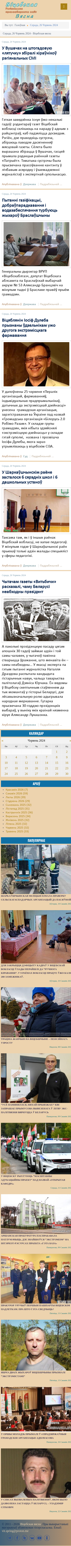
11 (16, 762)
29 (56, 773)
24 (6, 773)
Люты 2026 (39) (16, 797)
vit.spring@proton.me (15, 1531)
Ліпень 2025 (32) (16, 823)
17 (6, 768)
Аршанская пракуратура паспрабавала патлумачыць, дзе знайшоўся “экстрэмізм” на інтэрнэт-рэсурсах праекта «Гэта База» (35, 1239)
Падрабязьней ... (51, 184)
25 (16, 773)
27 (36, 773)
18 (16, 768)
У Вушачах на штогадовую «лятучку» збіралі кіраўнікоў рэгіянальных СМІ (29, 53)
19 (26, 768)
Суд (25, 456)
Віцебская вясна (30, 1524)
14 (46, 762)
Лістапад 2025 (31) (18, 808)
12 (26, 762)
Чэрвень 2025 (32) (17, 827)
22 (56, 768)
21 (46, 768)
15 (56, 762)
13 (36, 762)
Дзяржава (29, 184)
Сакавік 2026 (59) (17, 793)
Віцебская (21, 4)
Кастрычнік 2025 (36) (19, 812)
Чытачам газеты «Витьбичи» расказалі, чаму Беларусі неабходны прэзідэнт (29, 587)
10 (6, 762)
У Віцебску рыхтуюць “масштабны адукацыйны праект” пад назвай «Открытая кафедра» (33, 1180)
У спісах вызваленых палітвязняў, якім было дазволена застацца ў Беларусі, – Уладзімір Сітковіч (34, 1503)
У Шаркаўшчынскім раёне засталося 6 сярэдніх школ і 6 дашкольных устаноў (29, 477)
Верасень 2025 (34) (18, 816)
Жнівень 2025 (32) (17, 820)
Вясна (24, 16)
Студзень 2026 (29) (18, 801)
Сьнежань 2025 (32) (18, 805)
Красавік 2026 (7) (17, 789)
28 (46, 773)
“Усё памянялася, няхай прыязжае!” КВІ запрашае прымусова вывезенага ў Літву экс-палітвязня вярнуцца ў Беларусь (34, 1108)
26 (26, 773)
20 (36, 768)
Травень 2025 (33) (17, 831)
